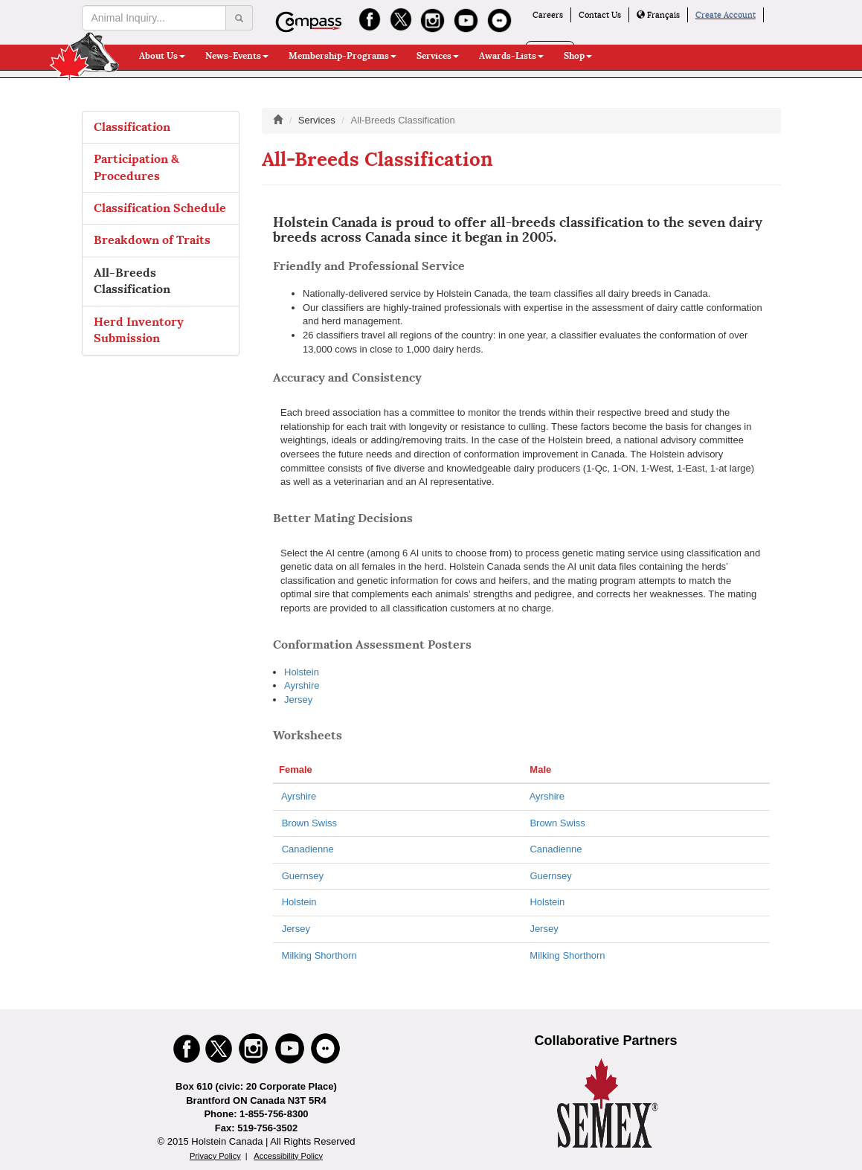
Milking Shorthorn (318, 955)
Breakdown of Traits (152, 240)
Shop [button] (578, 56)
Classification (132, 127)
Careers (548, 15)
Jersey (298, 699)
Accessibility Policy (288, 1155)
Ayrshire (301, 685)
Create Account (725, 15)
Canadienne (308, 849)
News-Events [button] (236, 56)
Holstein (301, 672)
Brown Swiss (309, 823)
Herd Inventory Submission (139, 330)
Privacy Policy (215, 1155)
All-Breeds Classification (132, 281)
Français (658, 15)
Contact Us (600, 15)
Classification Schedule (160, 208)
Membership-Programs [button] (342, 56)
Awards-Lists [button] (511, 56)
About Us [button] (162, 56)
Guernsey (303, 875)
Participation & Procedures (136, 167)
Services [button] (437, 56)
